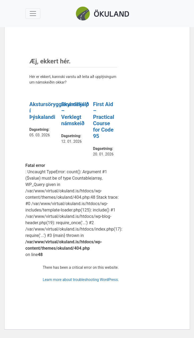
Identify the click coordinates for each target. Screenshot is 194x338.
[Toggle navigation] (32, 13)
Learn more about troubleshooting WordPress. (81, 280)
